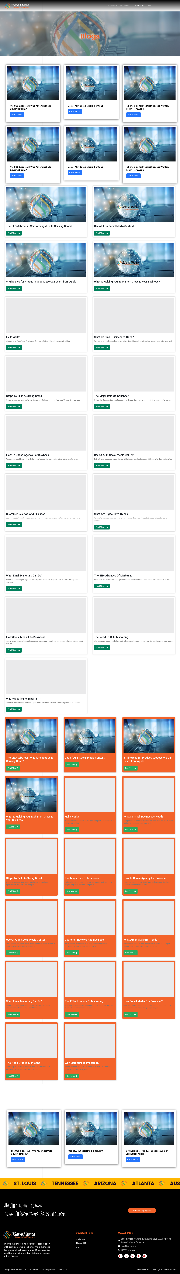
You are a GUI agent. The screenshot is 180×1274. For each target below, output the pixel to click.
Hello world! (13, 337)
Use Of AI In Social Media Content (114, 455)
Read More (16, 114)
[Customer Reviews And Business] (46, 492)
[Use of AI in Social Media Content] (134, 204)
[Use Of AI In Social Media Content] (134, 433)
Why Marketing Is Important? (23, 698)
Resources (126, 6)
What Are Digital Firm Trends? (111, 514)
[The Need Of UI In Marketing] (134, 615)
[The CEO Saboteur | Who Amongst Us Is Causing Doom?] (46, 204)
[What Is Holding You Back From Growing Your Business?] (134, 260)
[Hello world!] (46, 315)
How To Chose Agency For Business (27, 455)
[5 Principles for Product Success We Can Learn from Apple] (46, 260)
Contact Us (139, 6)
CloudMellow (61, 1269)
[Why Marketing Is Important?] (46, 677)
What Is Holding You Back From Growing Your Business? (127, 281)
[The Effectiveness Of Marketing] (134, 554)
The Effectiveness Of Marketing (113, 575)
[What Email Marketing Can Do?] (46, 554)
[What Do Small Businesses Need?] (134, 315)
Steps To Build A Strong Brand (24, 396)
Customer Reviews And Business (25, 514)
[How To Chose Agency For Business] (46, 433)
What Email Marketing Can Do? (24, 575)
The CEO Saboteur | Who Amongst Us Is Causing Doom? (39, 226)
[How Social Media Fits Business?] (46, 615)
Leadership (112, 6)
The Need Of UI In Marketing (111, 637)
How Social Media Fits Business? (25, 637)
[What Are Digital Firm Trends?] (134, 492)
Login (149, 6)
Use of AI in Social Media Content (85, 105)
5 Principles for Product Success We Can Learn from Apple (41, 281)
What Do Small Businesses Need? (114, 337)
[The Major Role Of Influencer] (134, 374)
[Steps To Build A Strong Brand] (46, 374)
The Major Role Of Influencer (111, 396)
